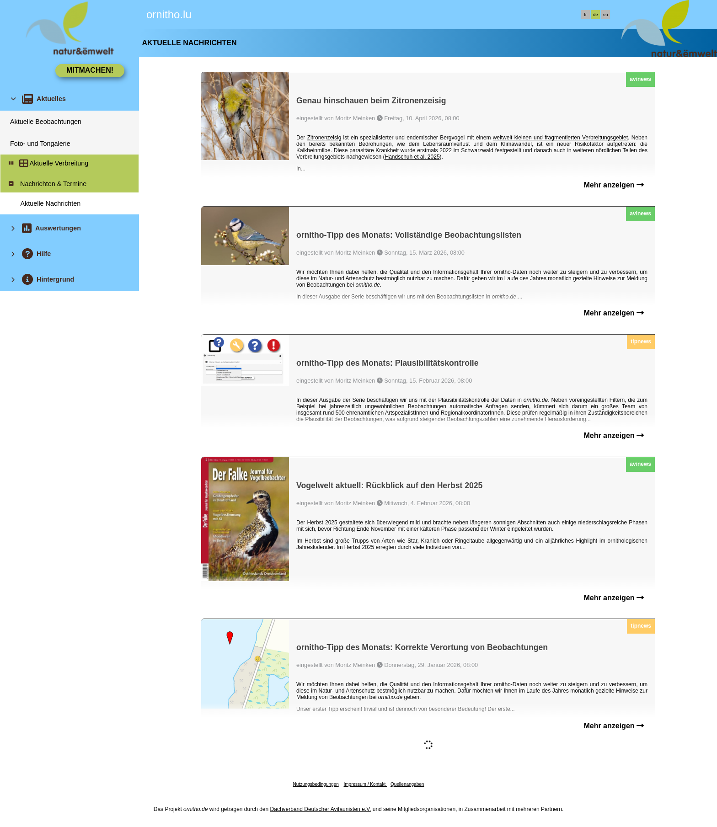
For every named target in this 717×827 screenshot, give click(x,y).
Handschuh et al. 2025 (412, 157)
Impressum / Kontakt (364, 784)
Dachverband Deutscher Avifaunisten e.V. (320, 809)
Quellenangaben (407, 784)
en (605, 14)
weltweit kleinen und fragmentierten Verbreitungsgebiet (560, 137)
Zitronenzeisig (324, 137)
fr (585, 14)
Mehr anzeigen (613, 185)
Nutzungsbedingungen (316, 784)
